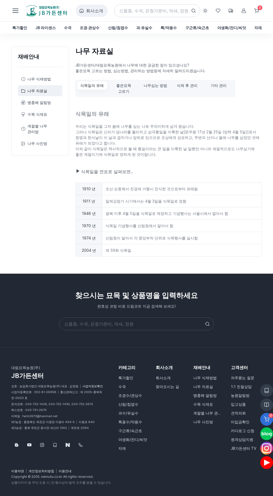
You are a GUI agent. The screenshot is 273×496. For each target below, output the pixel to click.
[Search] (157, 10)
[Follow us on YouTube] (29, 445)
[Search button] (193, 10)
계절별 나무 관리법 (34, 129)
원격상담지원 (242, 439)
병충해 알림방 (36, 102)
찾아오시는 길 (167, 386)
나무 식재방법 (36, 79)
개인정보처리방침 (41, 471)
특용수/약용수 (130, 422)
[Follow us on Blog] (16, 445)
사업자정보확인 (92, 386)
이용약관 (17, 471)
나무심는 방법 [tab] (155, 85)
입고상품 (238, 404)
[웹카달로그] (55, 445)
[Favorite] (266, 419)
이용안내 (65, 471)
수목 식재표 (34, 114)
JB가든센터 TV (243, 448)
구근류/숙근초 (130, 430)
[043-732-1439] (80, 445)
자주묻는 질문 (242, 377)
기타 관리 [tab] (219, 85)
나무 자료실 (34, 90)
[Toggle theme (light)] (205, 10)
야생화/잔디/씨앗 (132, 439)
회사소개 (91, 10)
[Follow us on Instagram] (42, 445)
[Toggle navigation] (15, 10)
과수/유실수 (128, 413)
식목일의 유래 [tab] (92, 85)
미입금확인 (240, 422)
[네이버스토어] (67, 445)
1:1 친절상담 (241, 386)
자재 (122, 448)
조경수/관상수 (130, 395)
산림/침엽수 (128, 404)
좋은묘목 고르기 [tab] (123, 88)
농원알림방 (240, 395)
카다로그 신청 (242, 430)
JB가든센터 (27, 375)
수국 (122, 386)
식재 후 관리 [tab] (187, 85)
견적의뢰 (238, 413)
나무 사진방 (34, 143)
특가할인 (125, 377)
